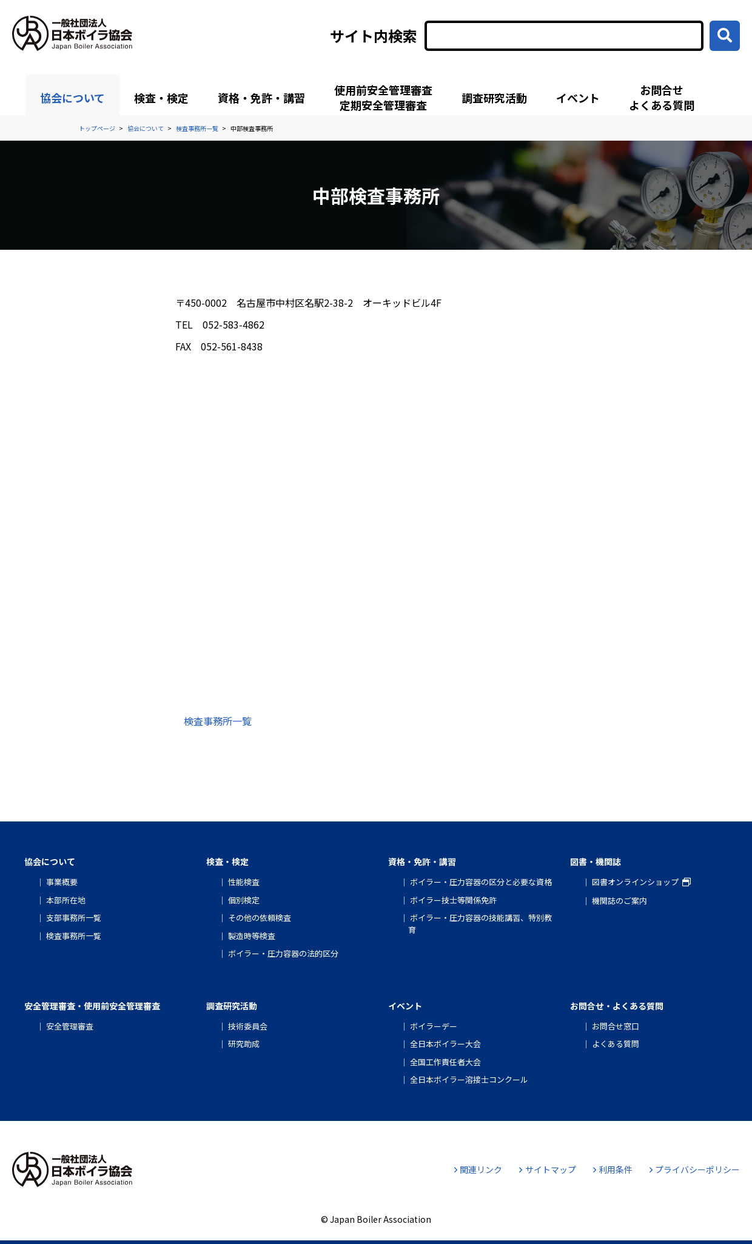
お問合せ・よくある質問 (616, 1006)
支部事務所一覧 (73, 917)
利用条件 (613, 1169)
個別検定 (244, 900)
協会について (72, 97)
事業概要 (62, 882)
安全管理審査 (69, 1026)
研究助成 (244, 1043)
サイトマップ (547, 1169)
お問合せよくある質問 (661, 97)
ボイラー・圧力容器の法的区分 (283, 953)
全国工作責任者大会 (445, 1062)
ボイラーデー (433, 1026)
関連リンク (478, 1169)
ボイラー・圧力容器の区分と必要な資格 (481, 882)
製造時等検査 (251, 935)
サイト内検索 (373, 35)
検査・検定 (161, 97)
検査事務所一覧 (218, 721)
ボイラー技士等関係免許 (453, 900)
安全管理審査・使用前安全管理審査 (92, 1006)
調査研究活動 (494, 97)
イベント (578, 97)
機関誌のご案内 (619, 900)
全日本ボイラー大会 (445, 1043)
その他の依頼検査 (259, 917)
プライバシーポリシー (695, 1169)
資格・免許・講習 (261, 97)
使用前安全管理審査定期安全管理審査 (383, 97)
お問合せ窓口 (615, 1026)
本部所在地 (66, 900)
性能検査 (244, 882)
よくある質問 (615, 1043)
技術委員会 (247, 1026)
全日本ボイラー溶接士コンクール (469, 1079)
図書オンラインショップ (635, 882)
